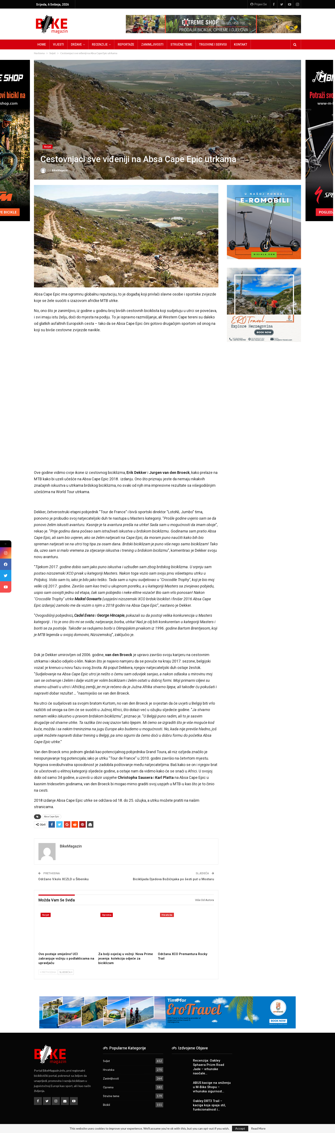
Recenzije (100, 44)
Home (41, 44)
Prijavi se (258, 4)
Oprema (106, 915)
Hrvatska (167, 915)
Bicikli (106, 1104)
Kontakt (240, 44)
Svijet (47, 146)
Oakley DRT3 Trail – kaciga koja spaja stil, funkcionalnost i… (209, 1105)
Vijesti (58, 44)
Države (76, 44)
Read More (258, 1128)
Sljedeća (65, 972)
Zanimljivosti (152, 44)
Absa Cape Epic (51, 816)
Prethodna (48, 972)
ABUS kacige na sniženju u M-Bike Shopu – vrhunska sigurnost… (212, 1087)
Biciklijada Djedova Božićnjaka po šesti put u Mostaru (173, 879)
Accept (240, 1128)
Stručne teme (181, 44)
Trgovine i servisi (213, 44)
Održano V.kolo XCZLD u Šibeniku (63, 879)
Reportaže (126, 44)
